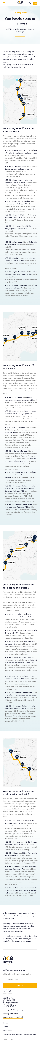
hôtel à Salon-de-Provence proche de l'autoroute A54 (21, 890)
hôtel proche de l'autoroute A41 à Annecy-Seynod (20, 412)
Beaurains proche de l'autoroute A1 (17, 169)
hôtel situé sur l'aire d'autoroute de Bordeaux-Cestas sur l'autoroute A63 (20, 488)
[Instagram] (10, 991)
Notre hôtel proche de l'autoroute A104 (18, 181)
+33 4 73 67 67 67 (9, 1006)
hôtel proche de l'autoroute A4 (16, 204)
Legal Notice (7, 1030)
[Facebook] (5, 991)
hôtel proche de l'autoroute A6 (20, 216)
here (9, 939)
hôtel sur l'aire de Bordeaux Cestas (20, 707)
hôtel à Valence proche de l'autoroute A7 (20, 867)
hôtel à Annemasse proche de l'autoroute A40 (19, 398)
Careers (5, 1026)
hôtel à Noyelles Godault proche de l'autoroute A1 (21, 151)
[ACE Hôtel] (20, 3)
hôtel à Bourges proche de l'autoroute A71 (18, 227)
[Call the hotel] (29, 3)
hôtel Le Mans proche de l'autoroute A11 (20, 822)
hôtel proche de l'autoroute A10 (16, 507)
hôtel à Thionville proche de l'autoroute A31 (18, 615)
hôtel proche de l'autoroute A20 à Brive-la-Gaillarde (20, 475)
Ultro (24, 1040)
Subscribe (20, 985)
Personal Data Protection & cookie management (20, 1034)
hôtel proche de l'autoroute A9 (21, 286)
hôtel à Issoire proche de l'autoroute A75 (20, 259)
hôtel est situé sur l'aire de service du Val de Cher (21, 661)
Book (35, 3)
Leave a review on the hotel (13, 1017)
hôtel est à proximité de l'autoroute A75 (20, 460)
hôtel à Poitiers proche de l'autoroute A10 (20, 677)
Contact (5, 1023)
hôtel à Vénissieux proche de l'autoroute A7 (21, 273)
